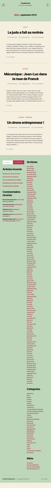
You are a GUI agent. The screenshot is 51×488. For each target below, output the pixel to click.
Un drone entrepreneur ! (25, 125)
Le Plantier (10, 154)
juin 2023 (29, 233)
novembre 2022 (31, 244)
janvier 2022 (30, 264)
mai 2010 (29, 386)
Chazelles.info (25, 3)
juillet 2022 (30, 252)
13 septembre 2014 (25, 37)
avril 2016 (29, 337)
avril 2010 (30, 388)
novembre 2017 (31, 323)
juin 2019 (29, 307)
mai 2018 (29, 321)
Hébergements (31, 434)
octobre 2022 (31, 246)
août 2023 (30, 229)
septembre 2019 (31, 302)
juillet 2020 (30, 296)
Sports (25, 27)
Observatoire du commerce (10, 182)
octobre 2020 (31, 292)
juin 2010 (29, 384)
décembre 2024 (31, 197)
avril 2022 (30, 258)
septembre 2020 (31, 294)
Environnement (31, 430)
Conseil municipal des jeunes (35, 416)
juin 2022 (29, 254)
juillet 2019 (30, 306)
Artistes (29, 408)
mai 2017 (29, 327)
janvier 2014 (30, 367)
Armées (29, 404)
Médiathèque (30, 436)
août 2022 (30, 250)
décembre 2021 (31, 266)
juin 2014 (29, 357)
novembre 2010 (31, 374)
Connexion (30, 468)
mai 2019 (29, 309)
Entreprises (29, 117)
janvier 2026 (30, 175)
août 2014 (30, 353)
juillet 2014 (30, 355)
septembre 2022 (31, 248)
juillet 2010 (30, 382)
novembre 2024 (31, 199)
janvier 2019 (30, 313)
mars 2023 (30, 239)
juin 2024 (29, 209)
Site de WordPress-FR (33, 474)
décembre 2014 (31, 347)
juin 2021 (29, 278)
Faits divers (30, 432)
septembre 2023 (31, 227)
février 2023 (30, 241)
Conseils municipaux (33, 418)
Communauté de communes (35, 414)
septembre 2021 (31, 272)
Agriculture (30, 399)
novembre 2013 (31, 371)
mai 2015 (29, 345)
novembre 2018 (31, 315)
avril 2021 (29, 282)
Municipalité (30, 438)
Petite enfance (31, 444)
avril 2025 (30, 191)
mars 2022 (30, 260)
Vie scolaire (30, 458)
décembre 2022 (31, 242)
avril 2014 (29, 361)
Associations (30, 410)
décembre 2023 (31, 221)
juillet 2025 (30, 185)
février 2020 (30, 300)
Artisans (25, 69)
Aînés (28, 401)
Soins (28, 452)
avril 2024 (30, 213)
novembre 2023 (31, 223)
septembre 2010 (31, 378)
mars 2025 (30, 193)
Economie (29, 422)
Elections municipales (33, 424)
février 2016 (30, 339)
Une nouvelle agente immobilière (12, 185)
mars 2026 (30, 172)
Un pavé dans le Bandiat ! (34, 456)
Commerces (30, 412)
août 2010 (30, 380)
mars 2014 (30, 363)
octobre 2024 (31, 201)
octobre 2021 (30, 270)
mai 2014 (29, 359)
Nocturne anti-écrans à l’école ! (11, 179)
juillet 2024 (30, 207)
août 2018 (30, 319)
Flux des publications (33, 470)
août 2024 (30, 205)
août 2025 (30, 183)
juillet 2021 (30, 276)
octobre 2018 (30, 317)
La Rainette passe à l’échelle (11, 191)
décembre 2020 (31, 288)
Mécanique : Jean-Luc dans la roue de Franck (25, 76)
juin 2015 (29, 343)
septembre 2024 (31, 203)
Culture (29, 420)
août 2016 (30, 331)
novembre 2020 (31, 290)
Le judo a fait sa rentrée (25, 32)
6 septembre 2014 (25, 132)
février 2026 (30, 174)
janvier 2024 (30, 219)
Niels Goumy (14, 37)
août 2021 (29, 274)
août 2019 (30, 304)
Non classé (30, 440)
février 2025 (30, 195)
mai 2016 (29, 335)
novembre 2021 (31, 268)
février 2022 (30, 262)
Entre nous (30, 426)
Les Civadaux (11, 57)
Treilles (10, 105)
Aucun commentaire (39, 37)
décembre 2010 (31, 372)
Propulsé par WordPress (23, 484)
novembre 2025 (31, 179)
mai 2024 (29, 211)
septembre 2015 (31, 341)
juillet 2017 (30, 325)
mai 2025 (29, 189)
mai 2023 (29, 235)
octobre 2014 (30, 349)
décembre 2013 (31, 369)
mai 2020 (29, 298)
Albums (29, 402)
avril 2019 (29, 311)
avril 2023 (30, 237)
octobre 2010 (31, 376)
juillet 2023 (30, 231)
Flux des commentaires (33, 472)
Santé (28, 450)
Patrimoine (30, 442)
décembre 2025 (31, 177)
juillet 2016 (30, 333)
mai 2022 (29, 256)
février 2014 (30, 365)
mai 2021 (29, 280)
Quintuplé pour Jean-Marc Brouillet (13, 188)
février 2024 (30, 217)
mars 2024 (30, 215)
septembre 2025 (31, 181)
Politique (29, 446)
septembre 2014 (31, 351)
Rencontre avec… (32, 448)
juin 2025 (29, 187)
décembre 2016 (31, 329)
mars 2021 (30, 284)
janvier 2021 (30, 286)
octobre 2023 (31, 225)
